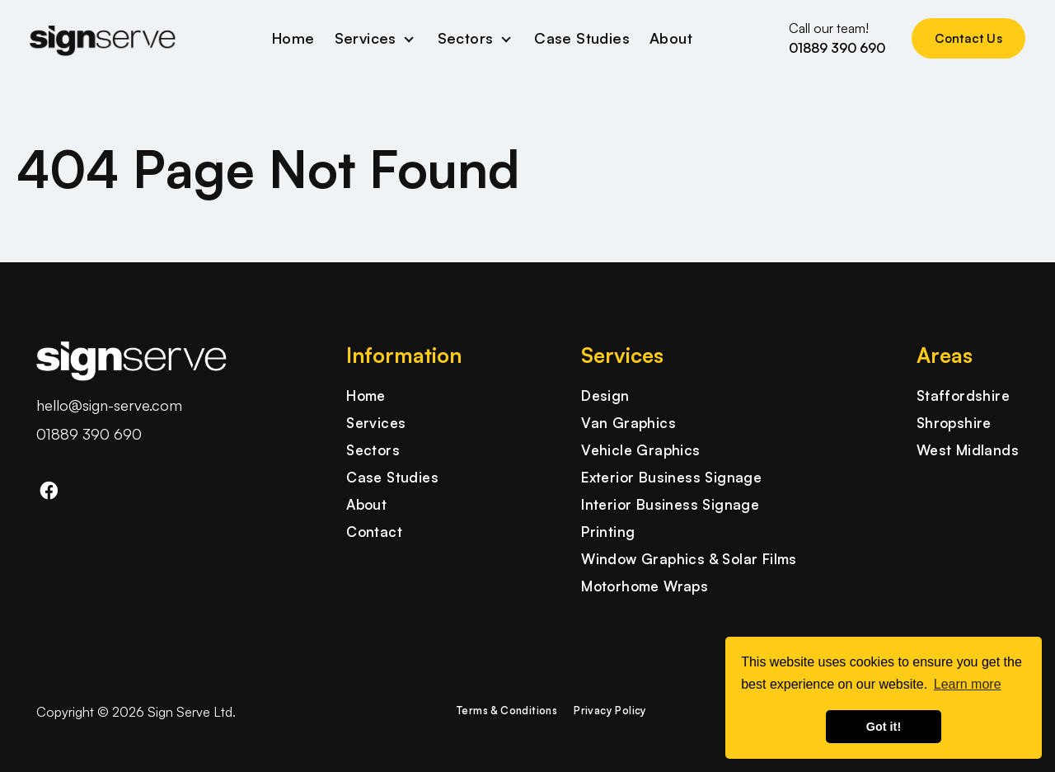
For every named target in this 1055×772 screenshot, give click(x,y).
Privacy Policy (610, 710)
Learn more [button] (967, 684)
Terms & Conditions (507, 710)
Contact (374, 532)
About (670, 38)
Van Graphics (628, 423)
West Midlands (968, 450)
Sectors (466, 38)
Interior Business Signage (670, 504)
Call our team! (837, 39)
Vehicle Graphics (640, 450)
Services (365, 38)
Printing (608, 532)
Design (605, 395)
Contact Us (968, 38)
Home (293, 38)
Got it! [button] (883, 726)
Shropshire (954, 423)
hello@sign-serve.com (109, 405)
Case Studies (582, 38)
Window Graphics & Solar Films (689, 559)
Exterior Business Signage (671, 477)
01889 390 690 (89, 434)
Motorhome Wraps (644, 586)
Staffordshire (963, 395)
